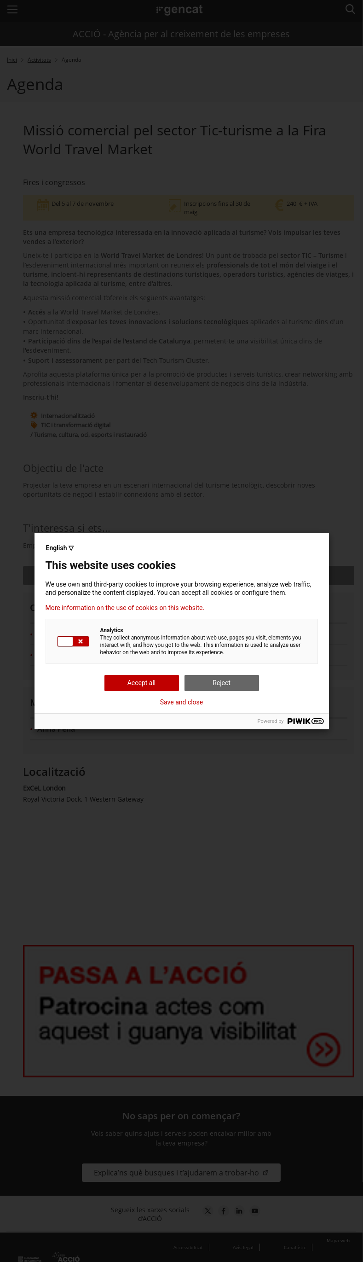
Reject (221, 682)
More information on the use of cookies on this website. (125, 607)
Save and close (181, 702)
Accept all (141, 682)
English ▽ (60, 548)
